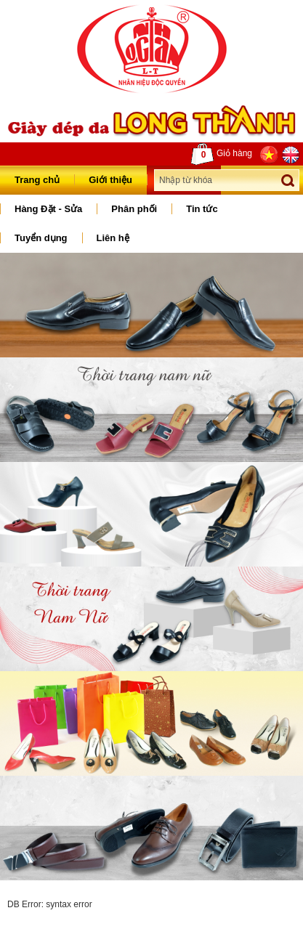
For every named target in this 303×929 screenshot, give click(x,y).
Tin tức (201, 208)
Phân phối (134, 208)
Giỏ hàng (221, 154)
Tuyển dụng (41, 237)
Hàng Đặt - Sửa (48, 208)
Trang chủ (37, 179)
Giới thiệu (110, 179)
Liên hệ (113, 237)
